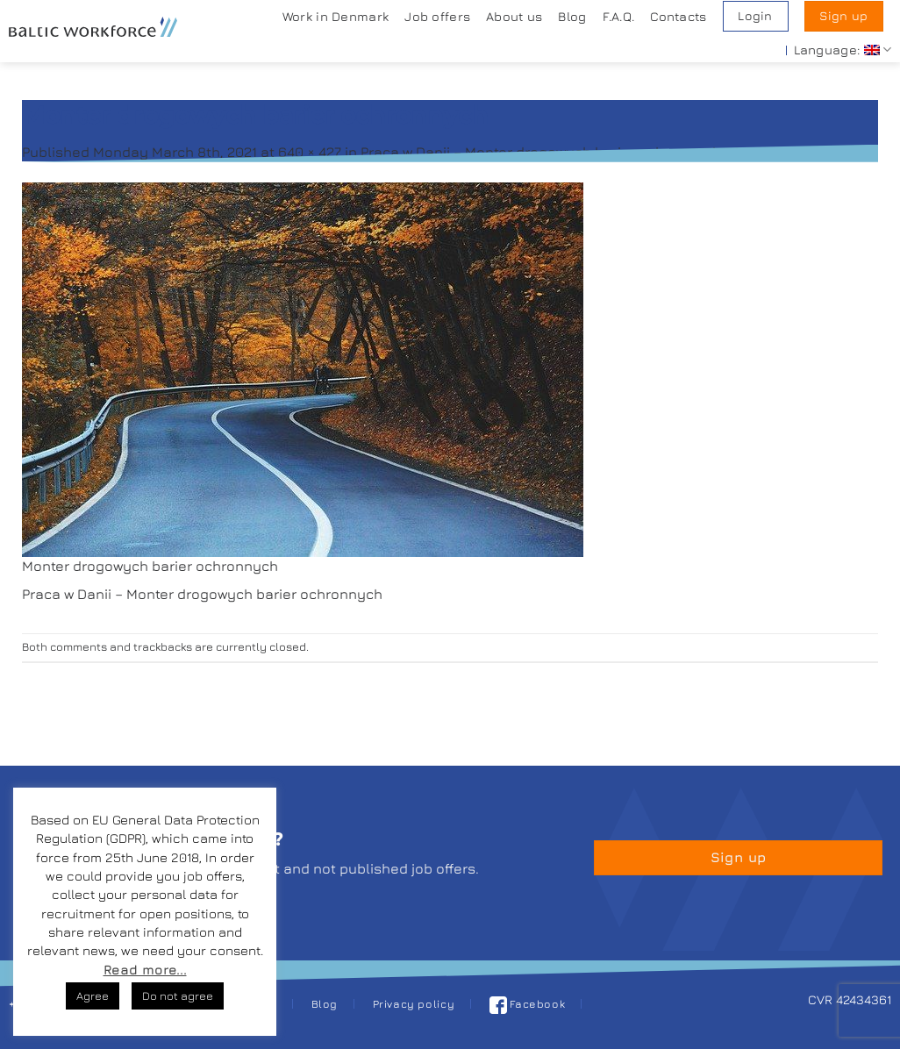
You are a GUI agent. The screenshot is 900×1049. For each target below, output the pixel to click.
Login (755, 16)
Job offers (437, 16)
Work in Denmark (335, 16)
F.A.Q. (619, 16)
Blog (572, 16)
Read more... (145, 969)
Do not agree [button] (177, 995)
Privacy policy (414, 1003)
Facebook (527, 1003)
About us (514, 16)
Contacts (678, 16)
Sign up (843, 16)
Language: (842, 49)
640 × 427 (309, 152)
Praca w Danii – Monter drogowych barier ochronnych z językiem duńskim (608, 152)
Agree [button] (92, 995)
